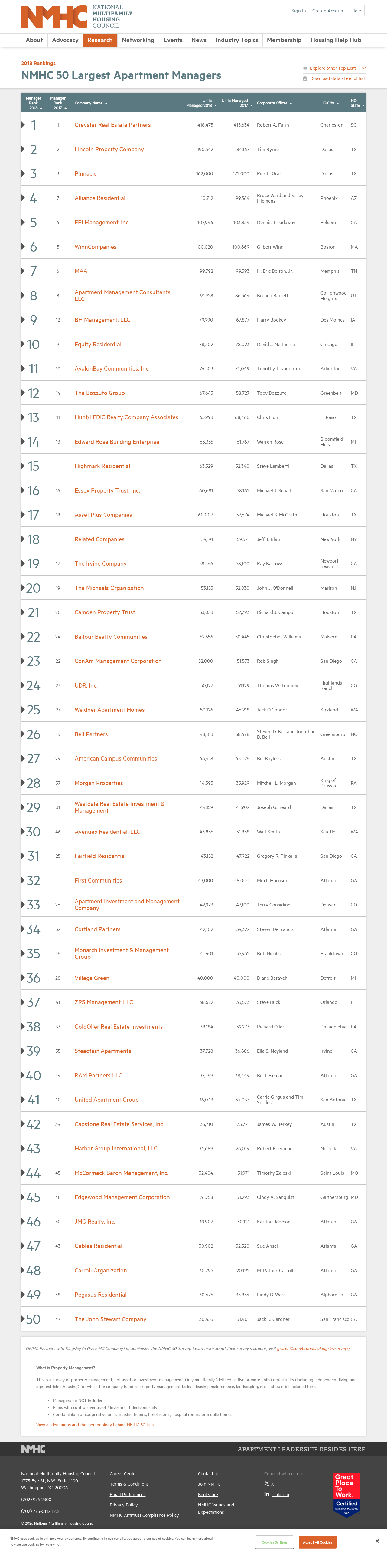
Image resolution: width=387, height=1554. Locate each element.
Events (173, 39)
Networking (138, 39)
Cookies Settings (274, 1542)
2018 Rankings (38, 63)
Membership (284, 39)
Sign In (298, 10)
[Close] (377, 1541)
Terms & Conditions (129, 1483)
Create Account (328, 10)
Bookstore (208, 1494)
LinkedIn (276, 1494)
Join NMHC (209, 1483)
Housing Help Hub (336, 39)
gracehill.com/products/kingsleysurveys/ (313, 1348)
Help (356, 10)
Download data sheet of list (337, 78)
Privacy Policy (124, 1504)
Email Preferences (128, 1494)
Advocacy (65, 39)
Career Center (123, 1473)
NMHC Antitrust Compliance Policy (144, 1515)
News (199, 39)
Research (100, 39)
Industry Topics (237, 39)
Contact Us (209, 1473)
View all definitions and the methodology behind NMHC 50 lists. (95, 1424)
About (34, 39)
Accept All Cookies (317, 1542)
